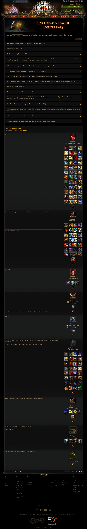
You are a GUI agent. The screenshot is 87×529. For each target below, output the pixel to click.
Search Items (65, 479)
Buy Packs (75, 479)
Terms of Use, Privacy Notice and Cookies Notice (45, 514)
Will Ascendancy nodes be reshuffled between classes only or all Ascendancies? (28, 116)
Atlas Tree (19, 485)
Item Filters (19, 493)
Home (7, 477)
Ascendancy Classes (19, 488)
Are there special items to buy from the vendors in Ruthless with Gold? (26, 43)
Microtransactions (78, 485)
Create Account (13, 1)
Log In (6, 1)
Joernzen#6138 (74, 349)
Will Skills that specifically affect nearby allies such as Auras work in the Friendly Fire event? (31, 121)
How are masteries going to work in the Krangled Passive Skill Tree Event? (27, 71)
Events (53, 477)
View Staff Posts (69, 471)
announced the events (17, 34)
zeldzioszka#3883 (74, 302)
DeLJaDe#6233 (73, 460)
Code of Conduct (29, 481)
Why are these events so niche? (15, 86)
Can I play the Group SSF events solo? (17, 54)
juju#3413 (73, 407)
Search (29, 484)
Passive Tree (19, 483)
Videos (18, 479)
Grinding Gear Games (25, 514)
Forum (29, 477)
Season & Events (53, 481)
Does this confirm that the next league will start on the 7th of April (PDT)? (26, 104)
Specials (75, 487)
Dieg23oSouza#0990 (74, 325)
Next (20, 471)
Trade (63, 477)
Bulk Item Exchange (64, 481)
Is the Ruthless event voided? (14, 48)
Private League (77, 491)
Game (18, 477)
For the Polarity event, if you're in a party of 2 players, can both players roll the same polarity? (32, 76)
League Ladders (55, 479)
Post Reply (78, 471)
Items (17, 491)
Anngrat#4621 (73, 220)
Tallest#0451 (73, 436)
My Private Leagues (54, 485)
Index (28, 479)
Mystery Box (76, 489)
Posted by (8, 128)
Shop (74, 477)
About (63, 484)
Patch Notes (8, 485)
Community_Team (16, 128)
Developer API (70, 514)
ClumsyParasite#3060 (74, 143)
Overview (18, 481)
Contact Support (22, 1)
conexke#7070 (74, 278)
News (6, 479)
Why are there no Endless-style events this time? (20, 92)
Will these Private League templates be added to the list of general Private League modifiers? (31, 66)
